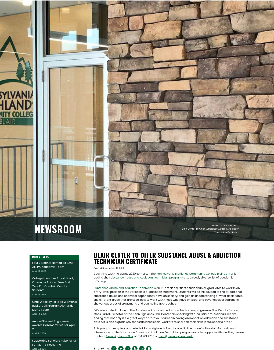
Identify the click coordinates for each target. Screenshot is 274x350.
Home (215, 246)
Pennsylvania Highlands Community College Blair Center (194, 295)
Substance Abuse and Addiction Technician (123, 309)
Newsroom (230, 246)
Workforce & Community (199, 16)
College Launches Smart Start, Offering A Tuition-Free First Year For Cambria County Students (54, 307)
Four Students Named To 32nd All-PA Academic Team (54, 288)
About (225, 16)
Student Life (168, 16)
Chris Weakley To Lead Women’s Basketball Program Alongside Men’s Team (54, 329)
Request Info (46, 4)
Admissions (126, 16)
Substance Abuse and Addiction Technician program (145, 299)
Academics (147, 16)
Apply (66, 4)
